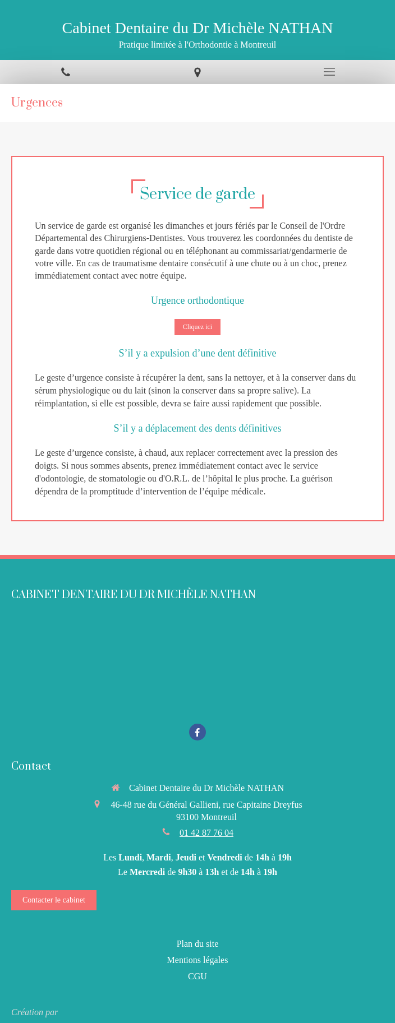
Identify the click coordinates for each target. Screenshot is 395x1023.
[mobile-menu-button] (329, 72)
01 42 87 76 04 (206, 832)
